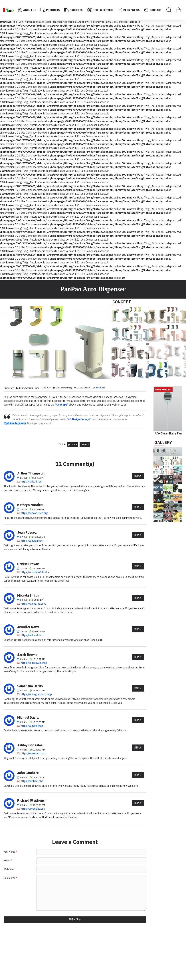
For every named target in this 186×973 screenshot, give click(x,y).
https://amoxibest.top (33, 753)
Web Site (9, 869)
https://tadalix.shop (32, 725)
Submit (73, 919)
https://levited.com (31, 481)
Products (100, 387)
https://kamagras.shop (33, 603)
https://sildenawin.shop (34, 662)
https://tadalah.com (32, 540)
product (72, 444)
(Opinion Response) (15, 423)
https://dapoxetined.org (34, 513)
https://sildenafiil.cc (32, 635)
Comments (9, 877)
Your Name (9, 851)
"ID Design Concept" (79, 419)
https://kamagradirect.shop (36, 694)
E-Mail (7, 860)
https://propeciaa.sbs (33, 808)
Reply (137, 475)
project (85, 444)
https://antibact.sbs (32, 781)
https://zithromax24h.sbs (35, 572)
